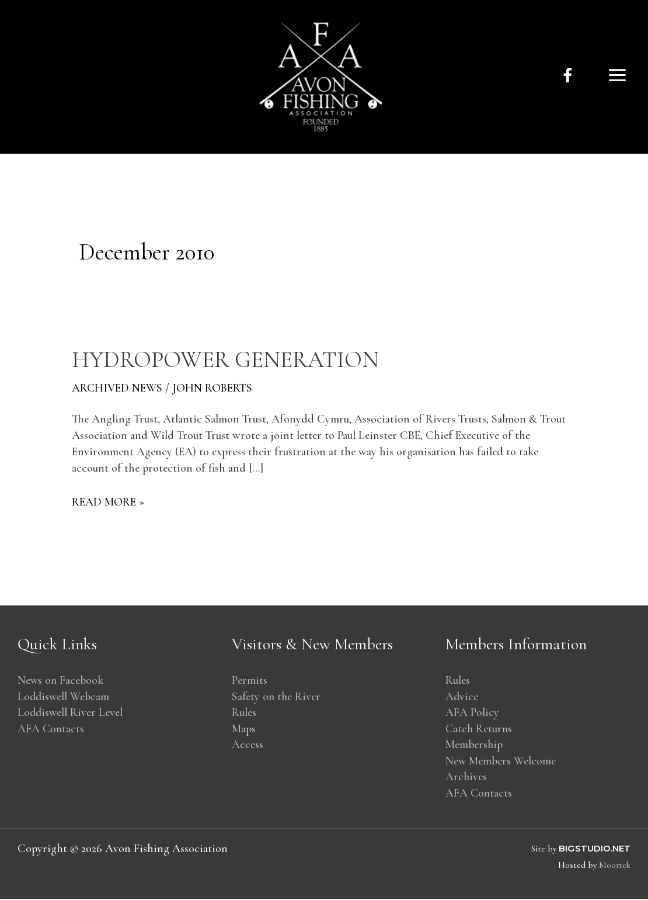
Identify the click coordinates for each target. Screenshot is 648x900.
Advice (462, 697)
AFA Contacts (51, 729)
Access (247, 746)
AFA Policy (472, 713)
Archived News (117, 387)
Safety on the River (277, 697)
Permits (249, 680)
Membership (474, 746)
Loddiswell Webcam (65, 697)
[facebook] (567, 75)
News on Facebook (61, 680)
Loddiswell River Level (71, 713)
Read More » (108, 500)
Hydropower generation (228, 359)
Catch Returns (479, 729)
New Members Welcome (501, 762)
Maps (244, 729)
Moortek (614, 866)
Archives (466, 778)
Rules (244, 713)
